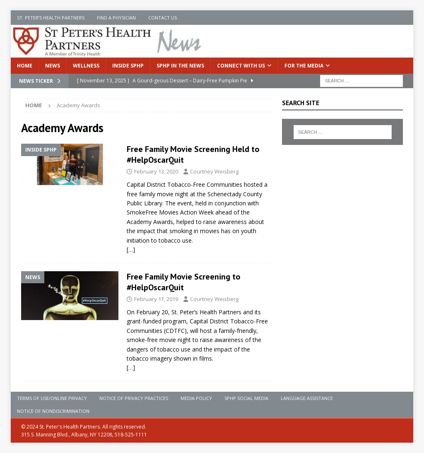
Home (24, 65)
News (52, 65)
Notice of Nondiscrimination (53, 411)
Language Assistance (307, 398)
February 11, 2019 (156, 299)
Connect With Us (241, 65)
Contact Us (162, 17)
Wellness (86, 65)
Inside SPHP (128, 65)
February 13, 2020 (156, 171)
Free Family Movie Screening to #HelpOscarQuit (183, 282)
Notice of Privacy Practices (133, 398)
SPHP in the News (180, 65)
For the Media (303, 65)
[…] (131, 249)
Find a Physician (116, 17)
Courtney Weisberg (214, 171)
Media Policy (196, 398)
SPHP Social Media (246, 398)
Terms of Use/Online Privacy (52, 398)
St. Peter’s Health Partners (50, 17)
